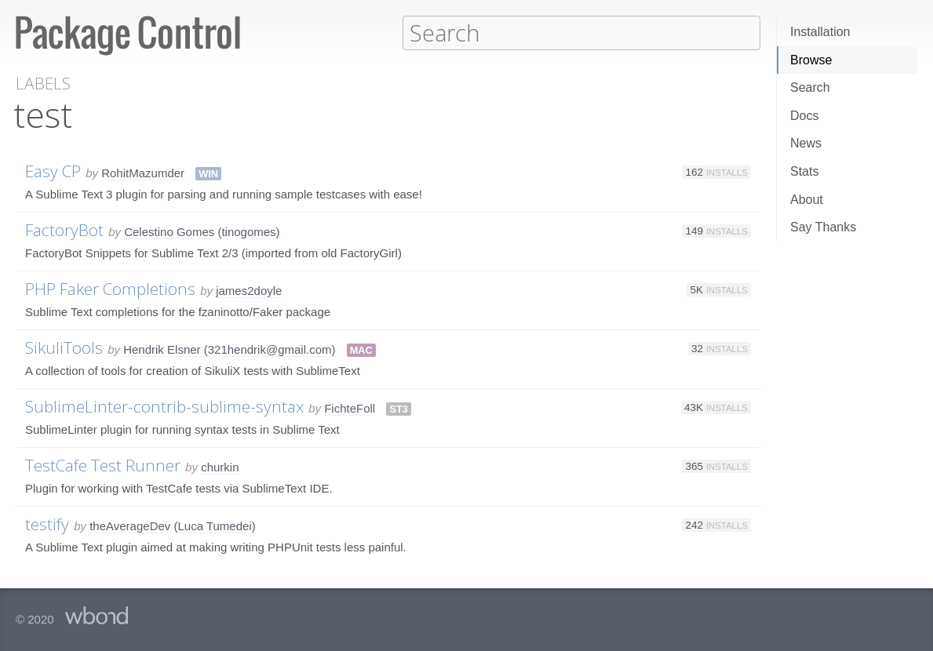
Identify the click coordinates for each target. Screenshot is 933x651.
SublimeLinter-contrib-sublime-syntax (164, 405)
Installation (820, 31)
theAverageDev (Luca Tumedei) (172, 525)
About (806, 199)
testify (47, 523)
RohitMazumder (142, 172)
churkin (220, 466)
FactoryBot (64, 229)
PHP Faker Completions (110, 288)
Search (810, 87)
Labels (43, 83)
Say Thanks (823, 227)
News (806, 143)
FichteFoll (349, 407)
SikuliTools (64, 347)
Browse (811, 60)
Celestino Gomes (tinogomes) (201, 231)
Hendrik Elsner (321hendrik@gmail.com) (229, 348)
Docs (804, 115)
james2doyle (249, 289)
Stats (804, 171)
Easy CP (53, 170)
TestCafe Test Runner (102, 464)
